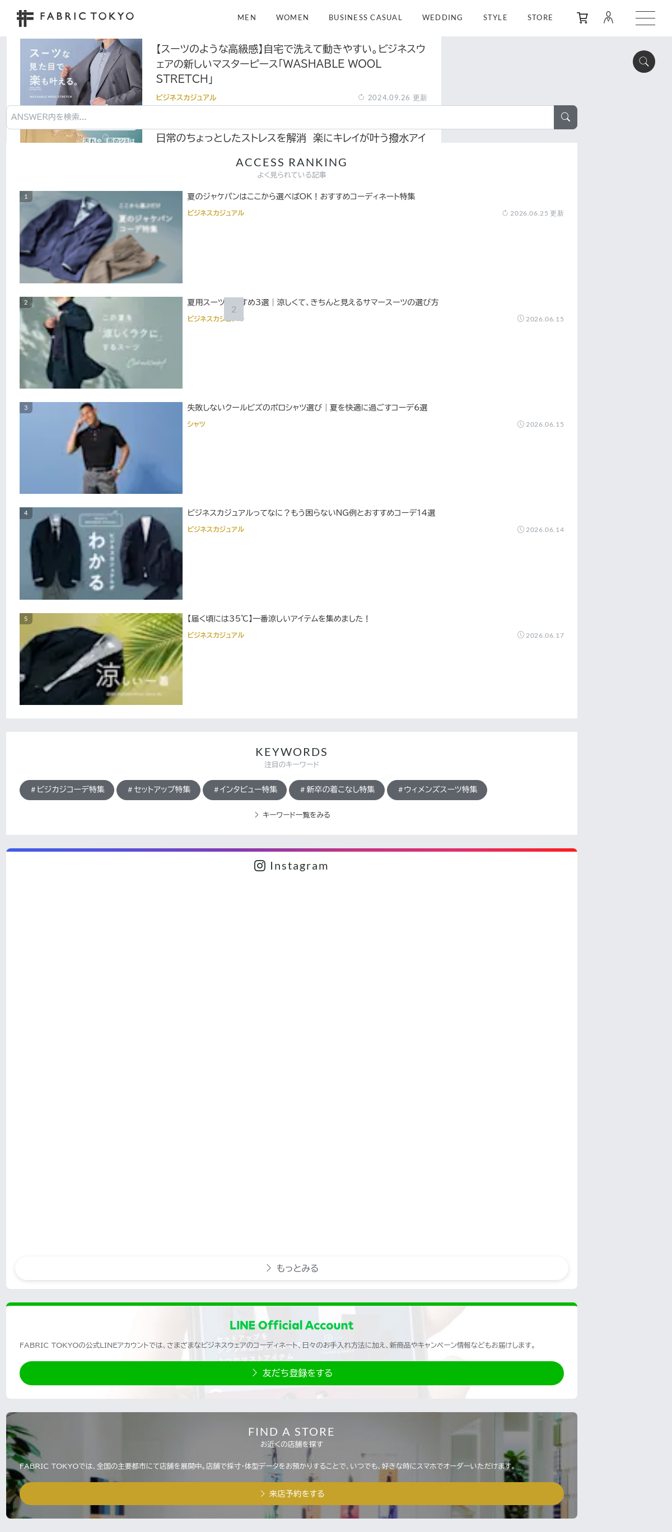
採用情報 (524, 1445)
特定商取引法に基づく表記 (550, 1402)
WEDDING (443, 17)
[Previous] (194, 1118)
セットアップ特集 (607, 476)
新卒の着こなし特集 (516, 525)
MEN (246, 17)
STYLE (495, 17)
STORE (540, 17)
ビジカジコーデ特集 (515, 476)
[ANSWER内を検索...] (548, 37)
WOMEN (292, 17)
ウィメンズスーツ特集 (518, 549)
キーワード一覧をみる (560, 574)
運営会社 (524, 1423)
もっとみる (560, 788)
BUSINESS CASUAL (366, 17)
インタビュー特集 (510, 501)
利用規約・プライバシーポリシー (560, 1380)
